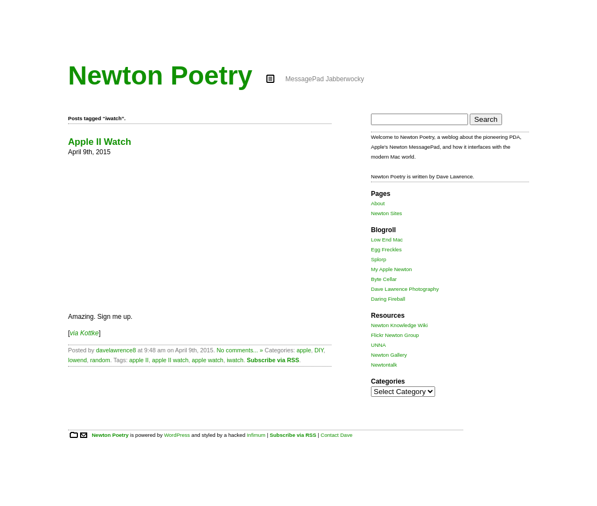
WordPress (177, 435)
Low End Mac (387, 240)
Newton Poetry (160, 75)
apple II (138, 360)
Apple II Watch (99, 142)
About (378, 203)
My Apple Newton (391, 269)
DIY (319, 350)
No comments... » (240, 350)
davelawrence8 (116, 350)
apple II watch (170, 360)
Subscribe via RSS (273, 360)
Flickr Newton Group (395, 335)
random (100, 360)
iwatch (235, 360)
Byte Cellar (384, 279)
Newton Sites (386, 213)
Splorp (378, 259)
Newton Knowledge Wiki (399, 325)
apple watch (208, 360)
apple (304, 350)
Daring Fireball (388, 299)
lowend (77, 360)
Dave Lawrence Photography (405, 289)
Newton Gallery (389, 355)
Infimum (256, 435)
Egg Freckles (386, 249)
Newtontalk (384, 365)
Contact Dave (336, 435)
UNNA (378, 345)
